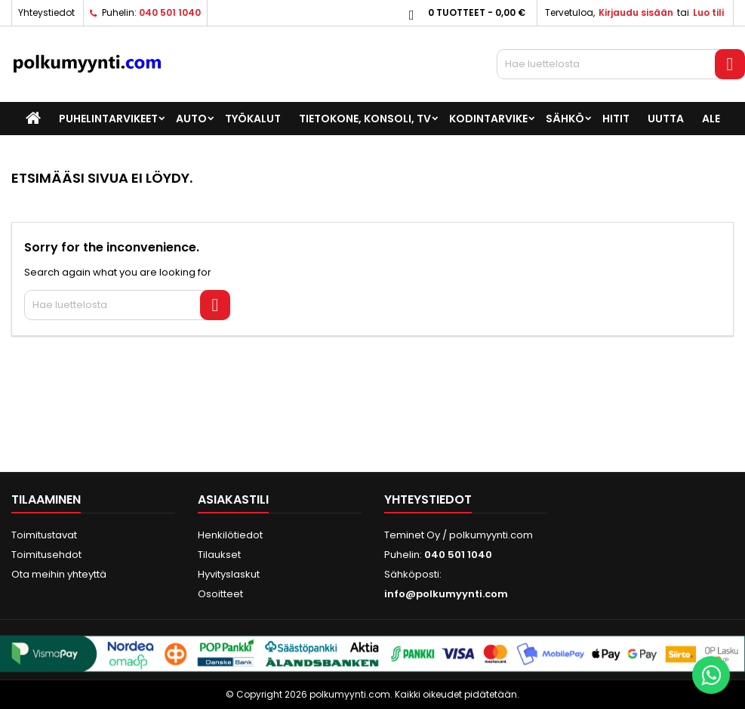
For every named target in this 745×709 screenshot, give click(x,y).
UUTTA (666, 118)
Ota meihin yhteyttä (58, 574)
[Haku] (621, 64)
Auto (191, 118)
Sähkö (565, 118)
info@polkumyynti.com (446, 594)
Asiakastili (233, 499)
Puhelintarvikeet (108, 118)
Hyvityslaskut (229, 574)
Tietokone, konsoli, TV (365, 118)
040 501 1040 (170, 12)
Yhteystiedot (46, 12)
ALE (711, 118)
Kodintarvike (488, 118)
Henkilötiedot (230, 535)
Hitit (616, 118)
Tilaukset (219, 554)
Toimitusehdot (46, 554)
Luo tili (708, 12)
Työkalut (253, 118)
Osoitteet (220, 594)
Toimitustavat (44, 535)
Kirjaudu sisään (636, 12)
